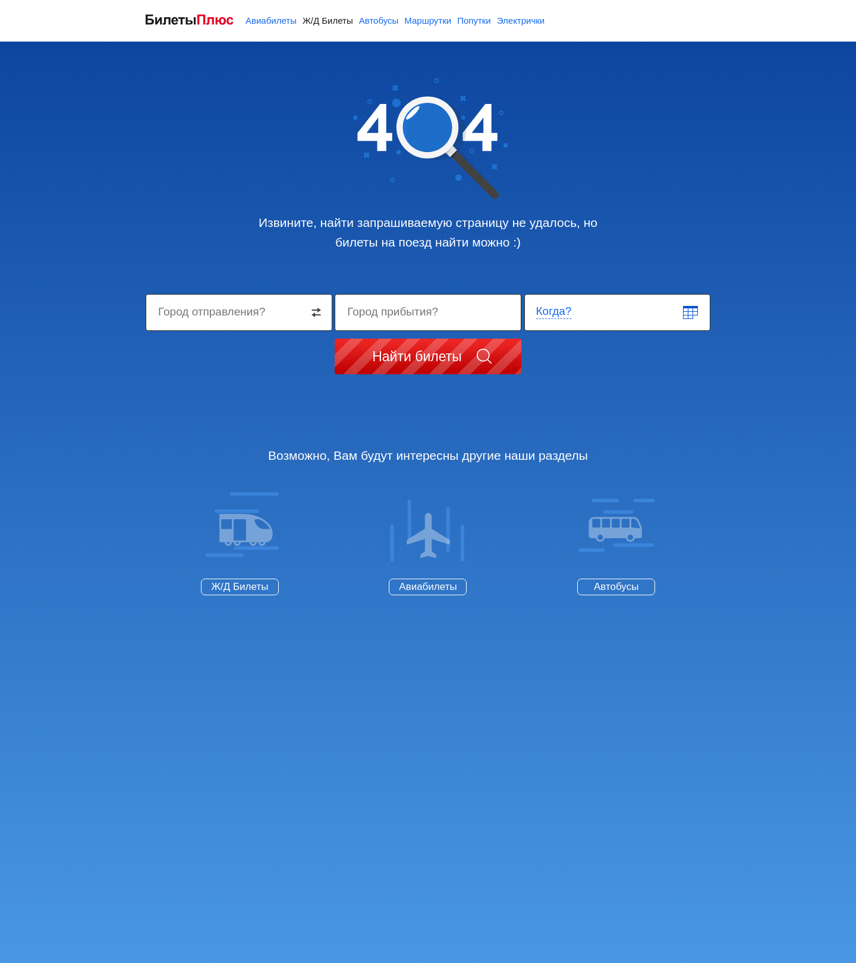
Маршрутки (427, 20)
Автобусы (379, 20)
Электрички (521, 20)
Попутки (474, 20)
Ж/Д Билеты (328, 20)
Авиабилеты (271, 20)
